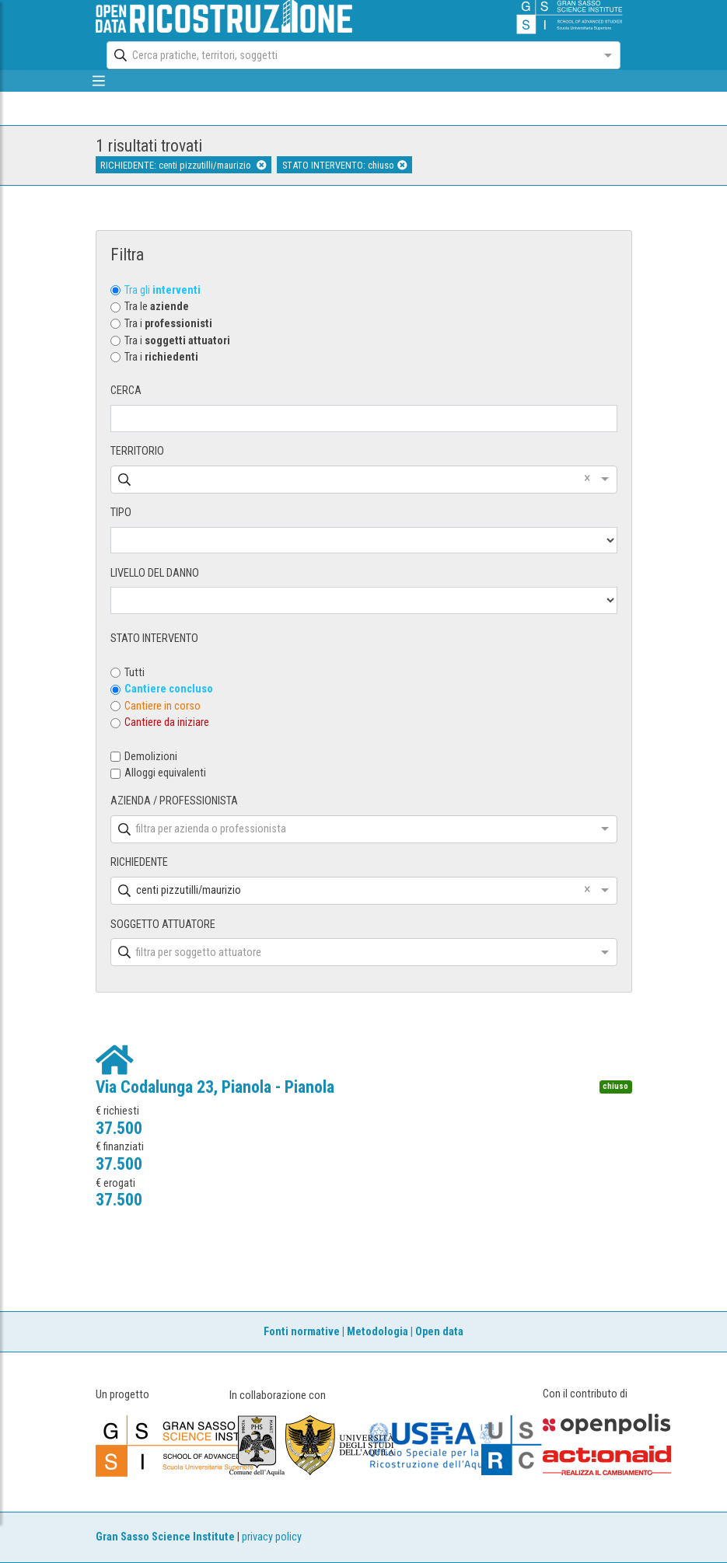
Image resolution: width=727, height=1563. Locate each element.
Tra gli (162, 290)
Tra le (156, 306)
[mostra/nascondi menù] (99, 81)
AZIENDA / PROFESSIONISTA (174, 801)
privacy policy (272, 1537)
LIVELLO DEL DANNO (154, 573)
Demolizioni (150, 756)
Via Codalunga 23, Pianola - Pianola (215, 1087)
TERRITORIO (137, 451)
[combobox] (349, 55)
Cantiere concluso (168, 689)
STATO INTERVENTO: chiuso (344, 165)
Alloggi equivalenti (165, 773)
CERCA (126, 390)
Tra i (168, 323)
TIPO (120, 512)
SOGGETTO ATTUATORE (162, 924)
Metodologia (377, 1331)
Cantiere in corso (162, 706)
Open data (439, 1331)
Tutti (134, 672)
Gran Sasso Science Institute (165, 1537)
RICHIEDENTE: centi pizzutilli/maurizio (183, 165)
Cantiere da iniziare (166, 722)
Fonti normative (302, 1331)
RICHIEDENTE (139, 862)
